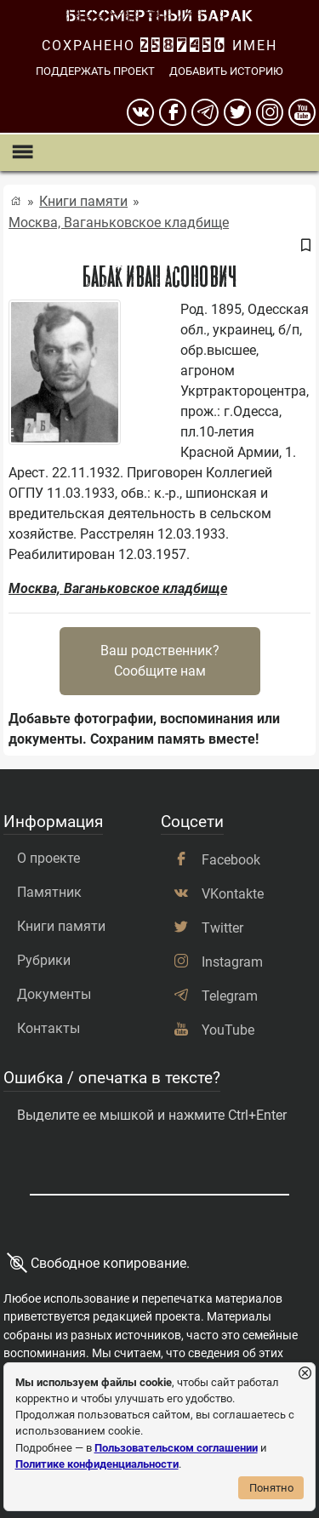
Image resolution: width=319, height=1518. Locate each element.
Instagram (232, 962)
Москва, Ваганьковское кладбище (119, 222)
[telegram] (205, 112)
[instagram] (269, 112)
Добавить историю (226, 71)
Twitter (222, 928)
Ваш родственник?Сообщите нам (159, 660)
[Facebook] (172, 112)
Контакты (48, 1028)
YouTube (228, 1030)
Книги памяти (83, 201)
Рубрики (44, 960)
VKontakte (233, 894)
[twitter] (237, 112)
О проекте (48, 858)
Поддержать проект (95, 71)
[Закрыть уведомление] (305, 1374)
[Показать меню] (21, 152)
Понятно (271, 1487)
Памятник (49, 892)
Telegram (230, 996)
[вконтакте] (140, 112)
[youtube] (302, 112)
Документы (54, 994)
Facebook (231, 860)
